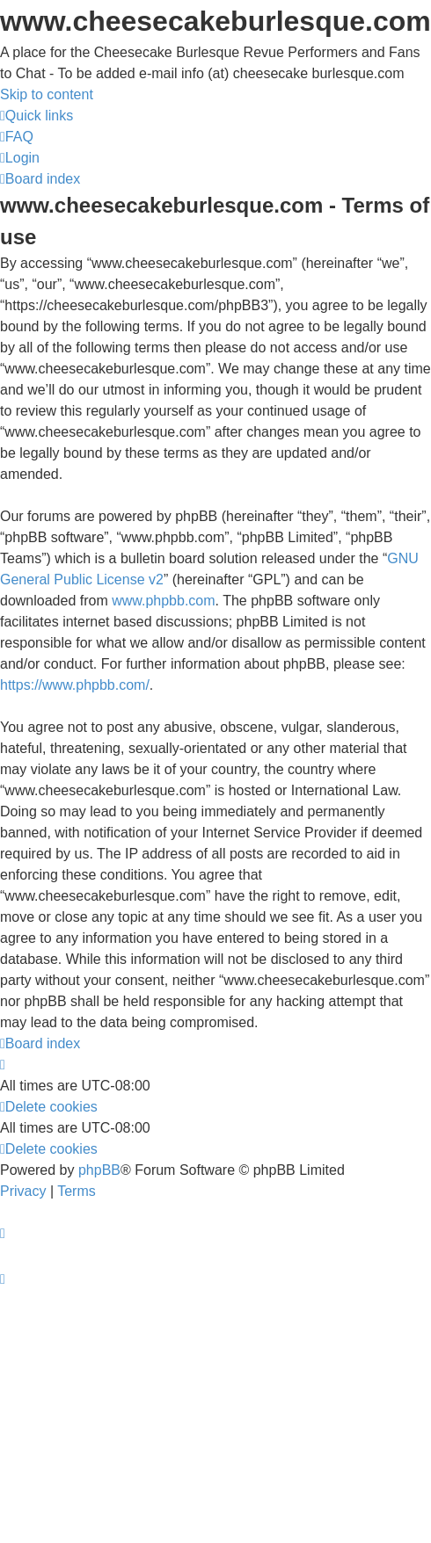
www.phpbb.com (163, 600)
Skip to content (46, 94)
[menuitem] (16, 136)
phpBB (99, 1170)
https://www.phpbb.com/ (75, 684)
